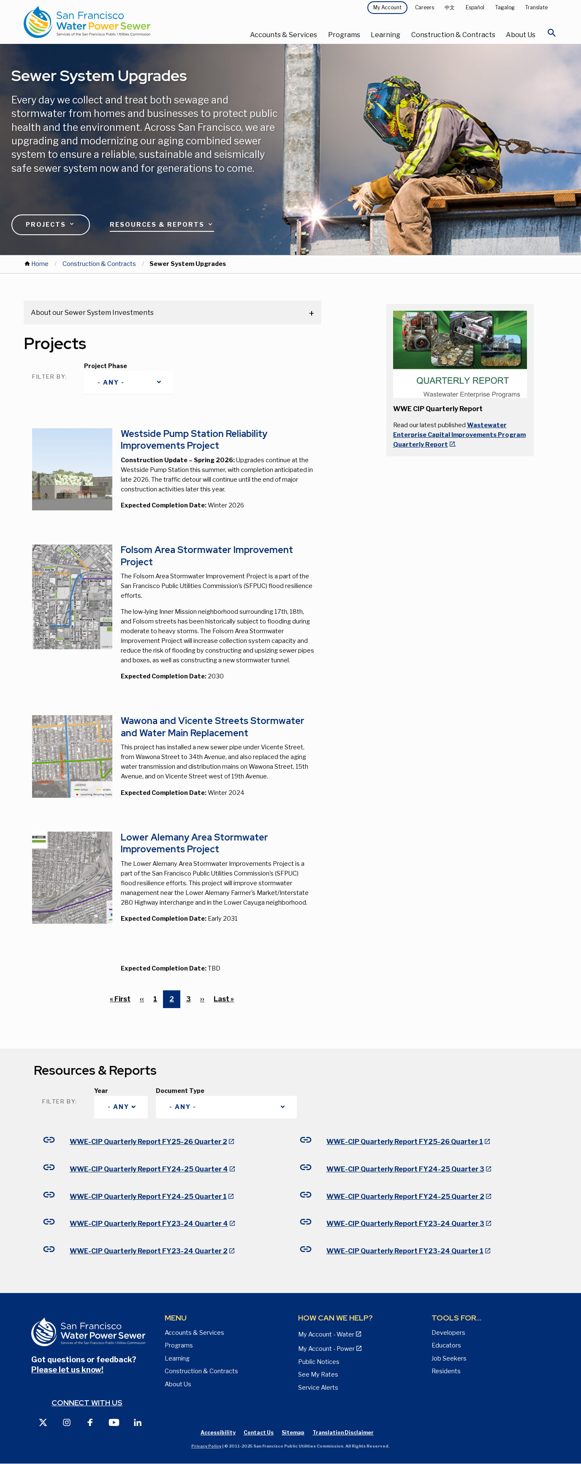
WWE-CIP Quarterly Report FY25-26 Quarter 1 (404, 1142)
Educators (446, 1345)
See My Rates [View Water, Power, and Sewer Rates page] (318, 1374)
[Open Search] (551, 35)
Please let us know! (67, 1369)
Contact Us (259, 1432)
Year (101, 1090)
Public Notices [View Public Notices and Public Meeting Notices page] (318, 1362)
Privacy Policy (206, 1446)
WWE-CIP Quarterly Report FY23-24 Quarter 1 (404, 1251)
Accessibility (218, 1432)
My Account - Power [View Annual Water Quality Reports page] (326, 1349)
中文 (450, 7)
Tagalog (505, 7)
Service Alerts (318, 1387)
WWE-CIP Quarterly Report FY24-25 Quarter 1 (148, 1197)
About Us (520, 35)
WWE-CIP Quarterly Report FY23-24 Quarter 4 (149, 1224)
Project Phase (105, 365)
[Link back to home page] (112, 22)
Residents (446, 1371)
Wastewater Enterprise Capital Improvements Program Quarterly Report (459, 434)
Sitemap (293, 1432)
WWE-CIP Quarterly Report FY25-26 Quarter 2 (148, 1142)
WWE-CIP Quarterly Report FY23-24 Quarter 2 (149, 1251)
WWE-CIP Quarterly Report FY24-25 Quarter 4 (149, 1169)
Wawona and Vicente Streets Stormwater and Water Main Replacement (212, 727)
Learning (385, 35)
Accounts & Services (283, 35)
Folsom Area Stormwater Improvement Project (207, 556)
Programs (344, 35)
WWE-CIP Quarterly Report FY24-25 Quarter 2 (405, 1197)
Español (475, 7)
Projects (51, 224)
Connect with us (87, 1402)
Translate (536, 7)
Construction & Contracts (453, 35)
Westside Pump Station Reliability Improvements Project (194, 440)
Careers (424, 7)
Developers (448, 1333)
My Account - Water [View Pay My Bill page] (326, 1334)
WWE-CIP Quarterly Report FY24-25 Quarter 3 (405, 1169)
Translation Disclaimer (343, 1432)
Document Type (180, 1090)
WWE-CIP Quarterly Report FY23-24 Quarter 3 (405, 1224)
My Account (387, 7)
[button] (460, 354)
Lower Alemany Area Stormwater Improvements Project (194, 843)
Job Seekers (449, 1358)
